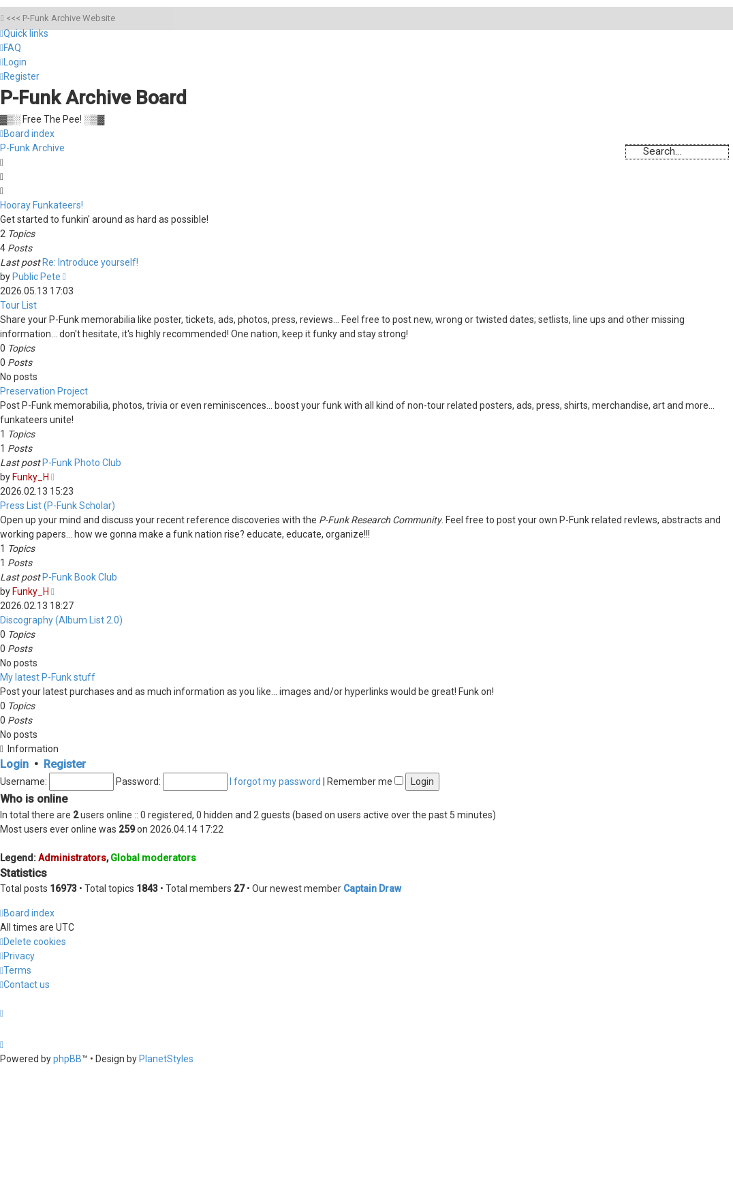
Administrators (72, 857)
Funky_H (30, 476)
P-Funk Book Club (79, 577)
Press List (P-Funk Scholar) (57, 505)
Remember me (365, 781)
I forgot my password (275, 781)
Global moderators (153, 857)
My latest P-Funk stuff (47, 677)
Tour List (18, 305)
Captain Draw (372, 888)
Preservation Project (44, 391)
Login (14, 764)
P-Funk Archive (32, 147)
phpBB (67, 1058)
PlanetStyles (166, 1058)
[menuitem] (10, 47)
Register (65, 764)
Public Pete (36, 276)
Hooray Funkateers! (41, 205)
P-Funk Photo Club (81, 462)
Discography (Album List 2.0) (61, 620)
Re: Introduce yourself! (90, 262)
